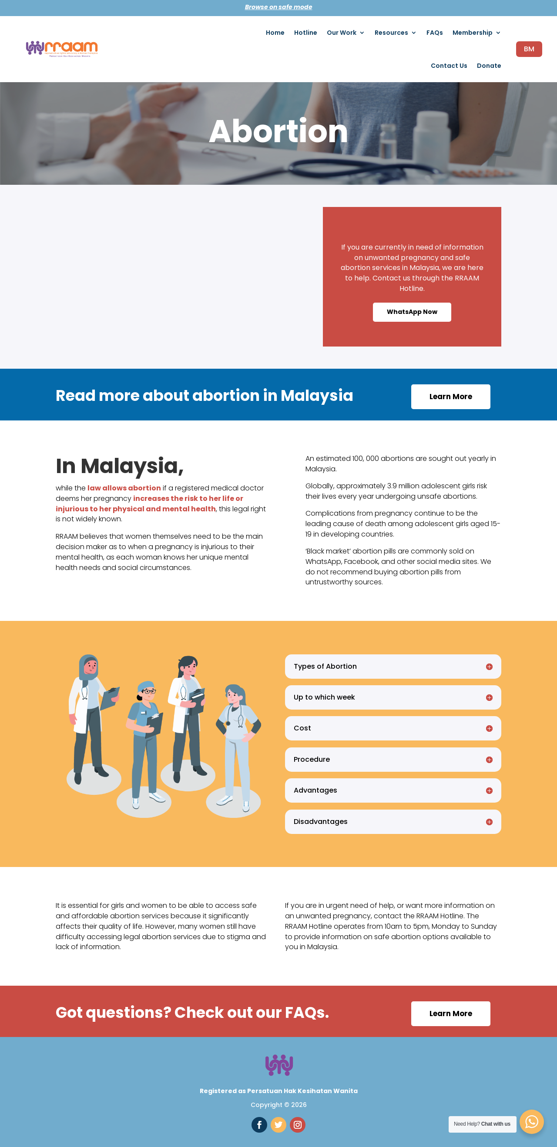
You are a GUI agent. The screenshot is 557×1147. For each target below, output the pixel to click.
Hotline (305, 32)
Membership (473, 32)
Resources (391, 32)
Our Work (341, 32)
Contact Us (449, 65)
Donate (489, 65)
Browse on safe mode (278, 7)
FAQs (434, 32)
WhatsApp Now (412, 311)
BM (529, 49)
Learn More (450, 396)
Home (275, 32)
